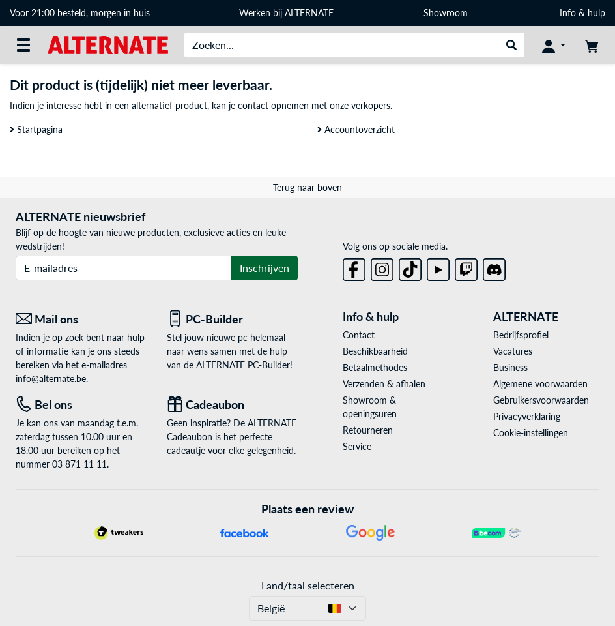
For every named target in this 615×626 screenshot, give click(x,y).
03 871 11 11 (79, 464)
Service (357, 446)
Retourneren (368, 430)
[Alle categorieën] (23, 45)
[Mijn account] (553, 45)
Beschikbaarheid (375, 351)
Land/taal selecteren (307, 585)
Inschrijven (264, 267)
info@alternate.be (51, 378)
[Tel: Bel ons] (81, 404)
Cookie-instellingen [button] (530, 432)
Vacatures (512, 351)
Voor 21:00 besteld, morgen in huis (80, 12)
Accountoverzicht (356, 129)
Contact (359, 334)
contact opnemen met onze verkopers (314, 105)
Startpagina (36, 129)
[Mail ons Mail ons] (81, 319)
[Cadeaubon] (232, 404)
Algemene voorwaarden (540, 383)
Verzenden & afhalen (384, 383)
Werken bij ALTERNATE (286, 12)
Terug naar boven (307, 187)
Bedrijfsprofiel (521, 334)
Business (510, 367)
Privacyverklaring (526, 416)
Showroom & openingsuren (370, 407)
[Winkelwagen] (591, 45)
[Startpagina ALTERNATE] (108, 44)
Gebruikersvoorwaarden (541, 400)
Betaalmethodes (375, 367)
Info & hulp (582, 12)
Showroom (446, 12)
